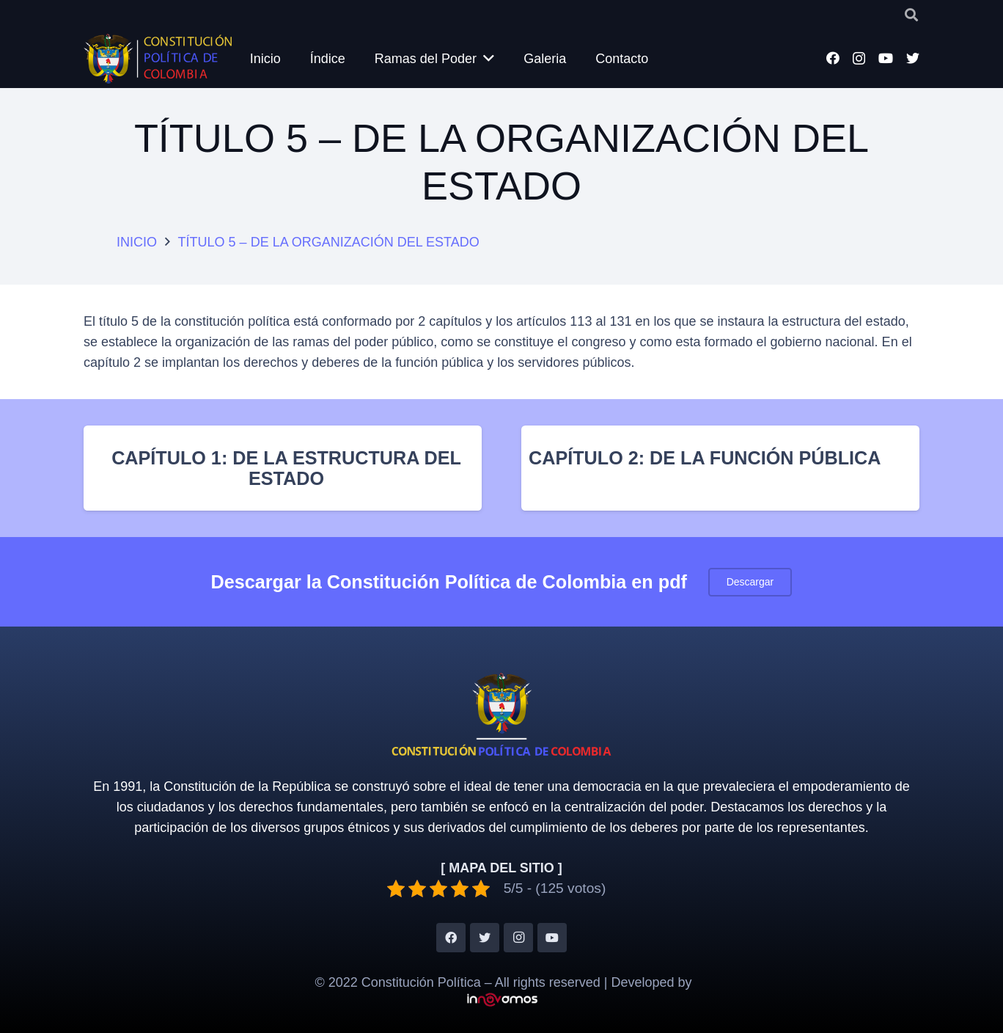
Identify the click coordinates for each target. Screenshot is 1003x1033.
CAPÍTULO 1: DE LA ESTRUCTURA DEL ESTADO (286, 468)
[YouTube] (885, 58)
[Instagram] (859, 58)
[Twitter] (912, 58)
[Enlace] (159, 58)
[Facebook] (832, 58)
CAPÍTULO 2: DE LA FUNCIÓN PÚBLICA (705, 458)
